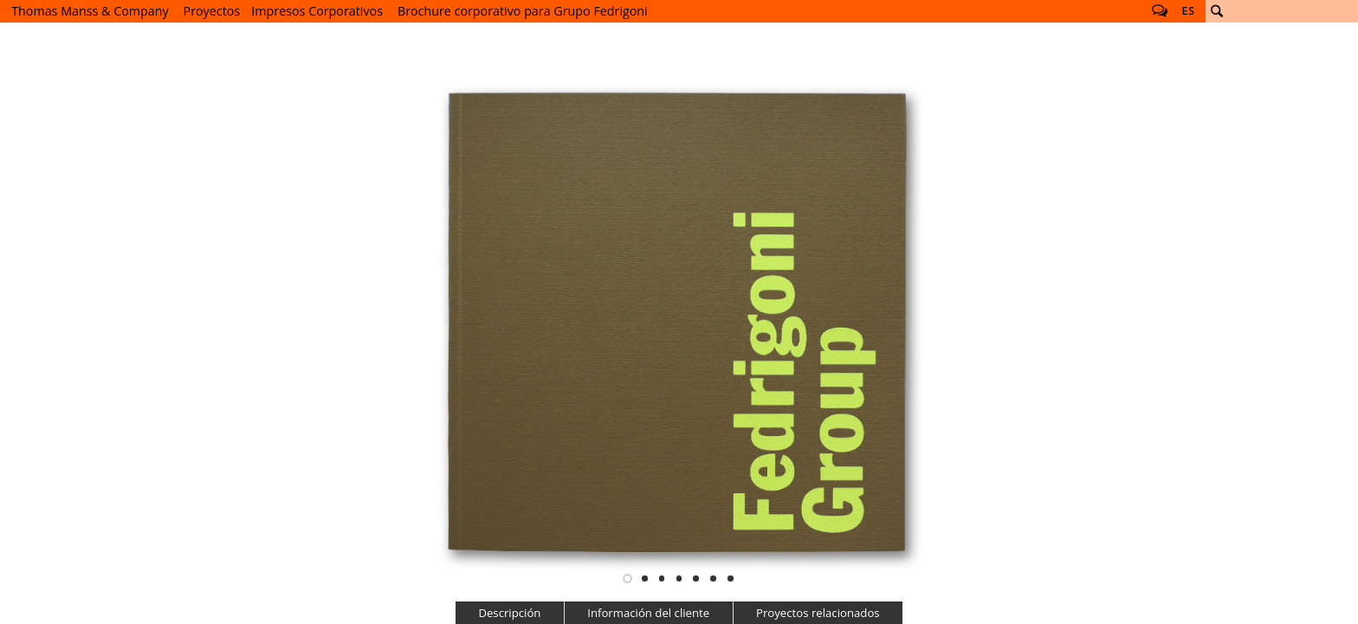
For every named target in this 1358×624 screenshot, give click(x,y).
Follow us (1159, 11)
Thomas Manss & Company (89, 11)
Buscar (1217, 11)
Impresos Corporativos (317, 11)
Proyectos (212, 11)
